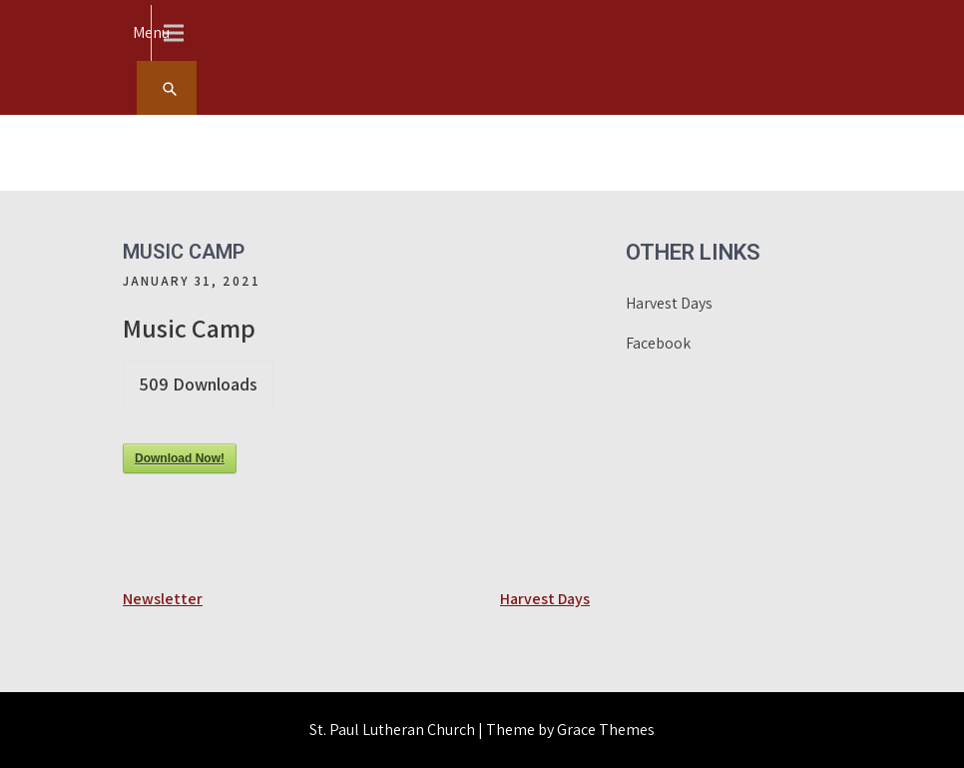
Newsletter (163, 598)
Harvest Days (545, 598)
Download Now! (180, 458)
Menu (151, 32)
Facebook (658, 343)
